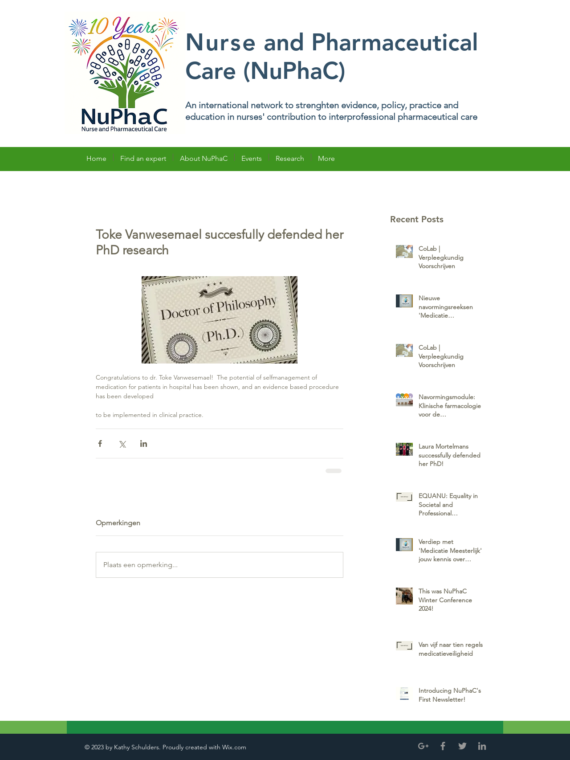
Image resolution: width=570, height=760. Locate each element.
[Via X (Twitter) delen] (122, 443)
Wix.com (235, 747)
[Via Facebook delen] (100, 443)
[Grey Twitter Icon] (462, 746)
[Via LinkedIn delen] (143, 443)
